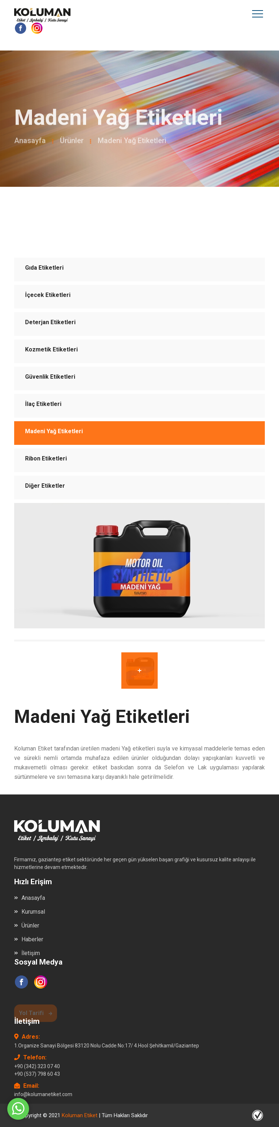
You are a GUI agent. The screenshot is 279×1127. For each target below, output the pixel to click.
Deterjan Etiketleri (50, 322)
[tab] (139, 670)
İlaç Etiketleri (43, 404)
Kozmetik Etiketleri (51, 349)
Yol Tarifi (35, 1014)
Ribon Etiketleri (46, 458)
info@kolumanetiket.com (43, 1094)
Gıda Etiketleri (44, 267)
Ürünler (72, 142)
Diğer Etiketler (45, 485)
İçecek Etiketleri (47, 294)
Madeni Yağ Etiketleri (54, 431)
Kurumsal (33, 911)
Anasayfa (30, 142)
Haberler (32, 939)
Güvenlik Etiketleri (50, 376)
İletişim (30, 953)
